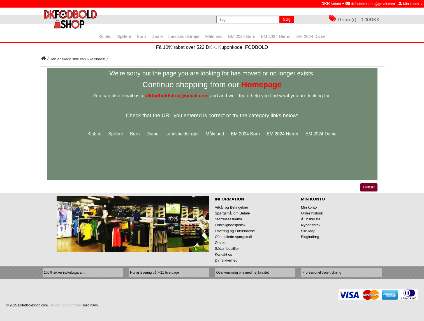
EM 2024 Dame (321, 133)
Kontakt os (223, 254)
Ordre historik (312, 213)
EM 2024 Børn (245, 133)
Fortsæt (368, 187)
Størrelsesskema (228, 219)
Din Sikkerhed (226, 260)
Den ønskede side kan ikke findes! (77, 59)
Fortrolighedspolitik (230, 225)
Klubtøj (94, 133)
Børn (135, 133)
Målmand (215, 133)
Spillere (115, 133)
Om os (220, 243)
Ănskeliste (310, 219)
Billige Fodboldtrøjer (66, 305)
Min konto (309, 207)
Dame (153, 133)
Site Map (308, 231)
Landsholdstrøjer (182, 133)
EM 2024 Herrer (283, 133)
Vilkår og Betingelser (231, 207)
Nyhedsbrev (310, 225)
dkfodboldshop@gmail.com (370, 4)
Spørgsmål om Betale (232, 213)
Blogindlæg (310, 237)
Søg (287, 19)
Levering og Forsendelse (235, 231)
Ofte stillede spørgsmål (233, 237)
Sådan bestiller (227, 248)
